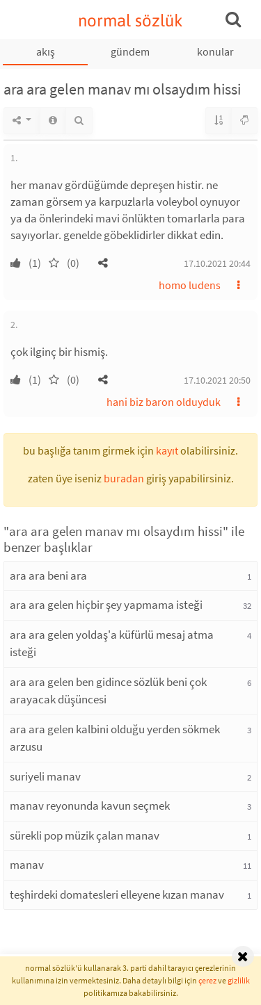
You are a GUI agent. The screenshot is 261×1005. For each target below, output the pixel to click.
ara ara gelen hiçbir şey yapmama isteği (106, 604)
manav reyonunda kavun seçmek (90, 805)
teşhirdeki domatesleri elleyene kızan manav (117, 894)
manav (27, 864)
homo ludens (190, 285)
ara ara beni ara (48, 575)
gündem (130, 51)
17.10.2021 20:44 (217, 263)
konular (215, 51)
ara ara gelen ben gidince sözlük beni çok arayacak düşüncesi (108, 691)
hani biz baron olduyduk (163, 402)
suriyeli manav (45, 776)
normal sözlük (130, 20)
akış (45, 51)
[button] (103, 263)
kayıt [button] (167, 450)
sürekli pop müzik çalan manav (84, 835)
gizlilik (239, 980)
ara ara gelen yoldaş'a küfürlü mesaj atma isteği (112, 643)
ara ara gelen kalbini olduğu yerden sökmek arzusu (115, 738)
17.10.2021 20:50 (217, 380)
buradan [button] (124, 478)
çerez (207, 980)
